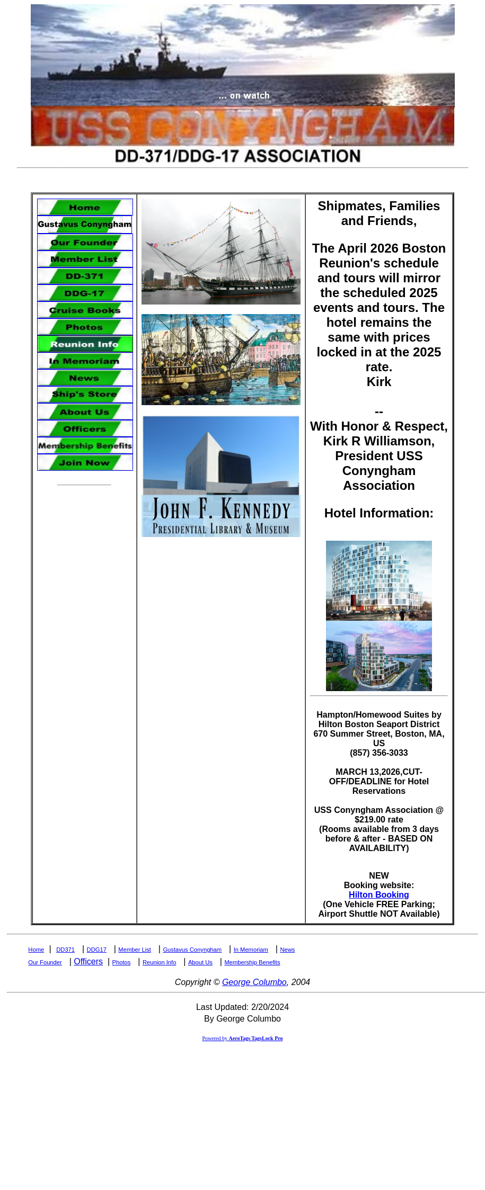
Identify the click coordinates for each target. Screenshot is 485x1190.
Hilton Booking (379, 894)
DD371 (65, 949)
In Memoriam (251, 949)
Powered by (242, 1038)
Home (36, 949)
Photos (121, 962)
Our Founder (44, 962)
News (287, 949)
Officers (88, 961)
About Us (200, 962)
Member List (134, 949)
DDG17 (97, 949)
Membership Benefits (252, 962)
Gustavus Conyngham (192, 949)
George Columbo (254, 982)
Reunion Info (159, 962)
